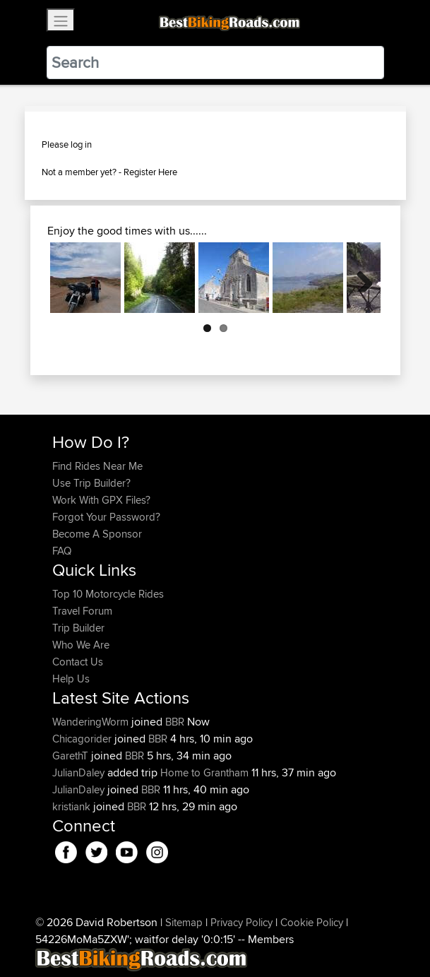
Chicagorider (83, 738)
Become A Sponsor (97, 533)
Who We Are (80, 644)
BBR (174, 721)
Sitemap (184, 922)
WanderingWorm (91, 721)
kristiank (72, 806)
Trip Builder (78, 627)
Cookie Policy (311, 922)
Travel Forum (82, 610)
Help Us (71, 678)
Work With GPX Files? (101, 499)
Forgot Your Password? (106, 516)
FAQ (61, 550)
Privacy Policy (241, 922)
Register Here (150, 171)
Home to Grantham (204, 772)
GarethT (71, 755)
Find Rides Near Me (97, 465)
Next (359, 278)
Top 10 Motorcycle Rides (108, 593)
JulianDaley (79, 772)
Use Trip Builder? (91, 482)
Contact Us (77, 661)
